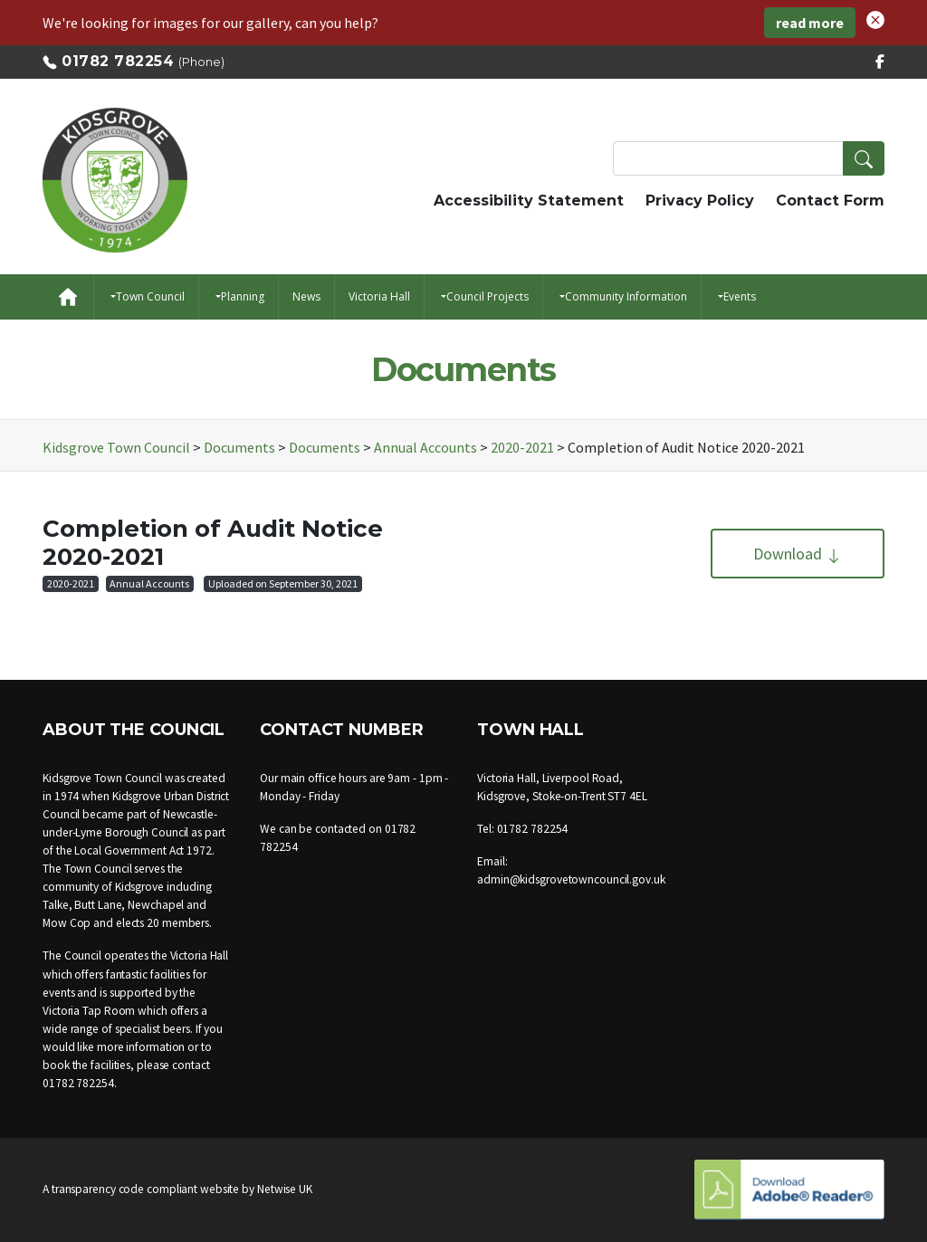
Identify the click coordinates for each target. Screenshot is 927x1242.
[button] (875, 18)
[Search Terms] (748, 158)
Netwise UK (284, 1189)
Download (797, 553)
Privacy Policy (699, 200)
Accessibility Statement (529, 200)
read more (810, 23)
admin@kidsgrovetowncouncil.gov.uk (571, 879)
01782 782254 (118, 61)
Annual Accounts (149, 583)
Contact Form (830, 200)
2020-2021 (70, 583)
